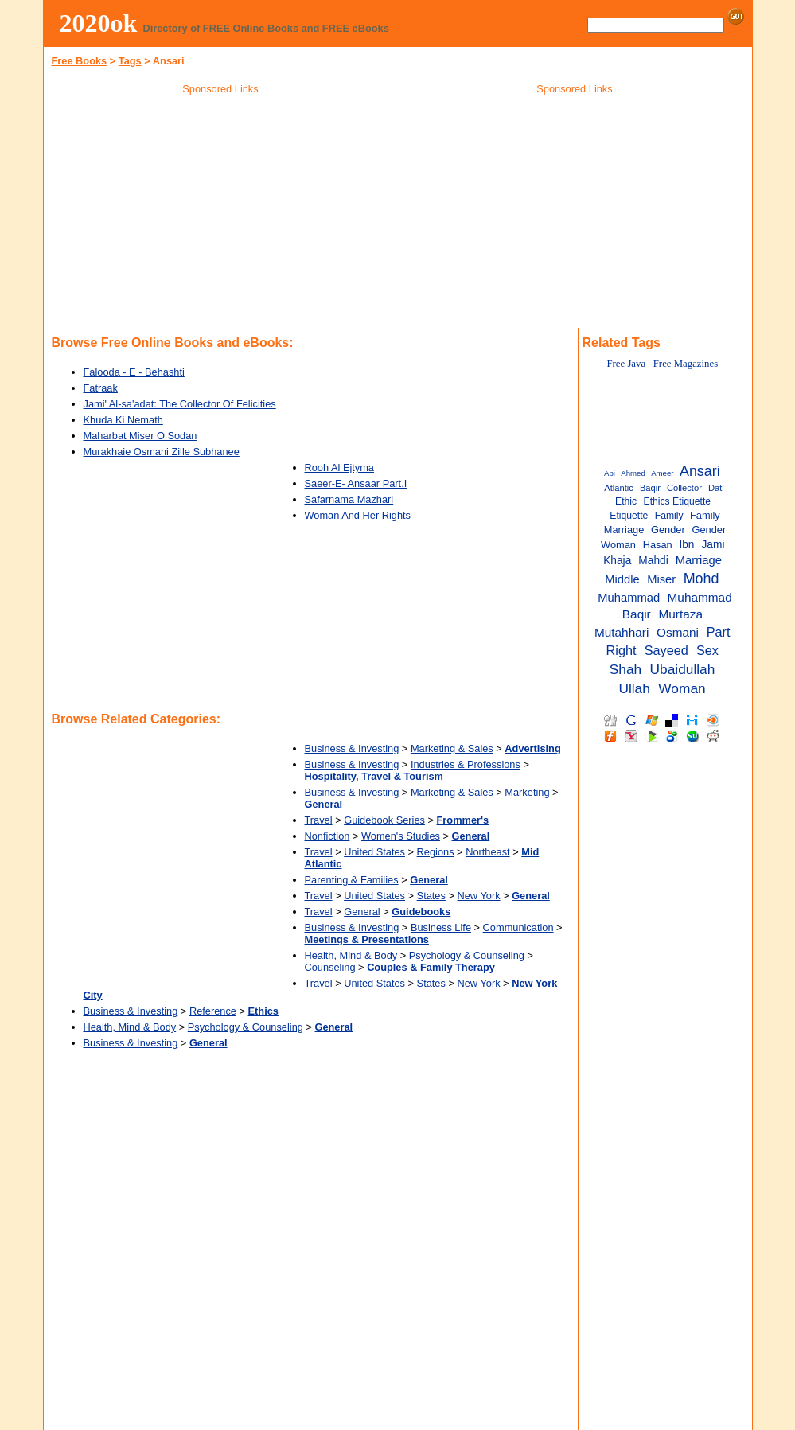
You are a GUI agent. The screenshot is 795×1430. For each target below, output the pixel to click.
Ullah (633, 688)
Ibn (686, 545)
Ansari (700, 471)
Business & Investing (352, 748)
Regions (435, 852)
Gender (668, 530)
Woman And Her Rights (358, 515)
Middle (622, 579)
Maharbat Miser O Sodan (140, 436)
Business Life (441, 927)
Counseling (330, 967)
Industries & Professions (465, 764)
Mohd (701, 578)
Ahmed (633, 473)
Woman (681, 688)
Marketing (527, 792)
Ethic (626, 501)
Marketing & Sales (452, 748)
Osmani (678, 632)
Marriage (699, 560)
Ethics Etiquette (677, 501)
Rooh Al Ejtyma (339, 467)
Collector (684, 488)
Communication (518, 927)
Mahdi (653, 561)
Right (621, 650)
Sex (707, 650)
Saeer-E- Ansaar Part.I (356, 483)
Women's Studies (400, 836)
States (431, 896)
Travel (319, 820)
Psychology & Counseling (466, 955)
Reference (212, 1011)
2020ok (99, 23)
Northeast (487, 852)
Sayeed (666, 650)
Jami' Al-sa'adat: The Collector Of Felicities (180, 404)
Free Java (625, 363)
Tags (130, 61)
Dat (715, 488)
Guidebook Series (384, 820)
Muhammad (629, 597)
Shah (625, 669)
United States (374, 852)
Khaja (617, 561)
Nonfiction (327, 836)
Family (669, 515)
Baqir (650, 488)
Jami (713, 545)
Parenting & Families (352, 880)
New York (478, 896)
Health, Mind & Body (351, 955)
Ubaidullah (682, 669)
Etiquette (629, 515)
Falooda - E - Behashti (134, 372)
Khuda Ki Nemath (123, 420)
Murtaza (680, 614)
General (362, 912)
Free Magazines (685, 363)
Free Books (79, 61)
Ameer (662, 473)
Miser (661, 579)
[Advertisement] (220, 214)
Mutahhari (621, 632)
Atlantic (618, 488)
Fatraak (101, 388)
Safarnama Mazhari (349, 499)
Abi (609, 473)
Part (719, 632)
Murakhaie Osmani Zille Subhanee (162, 452)
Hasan (657, 545)
